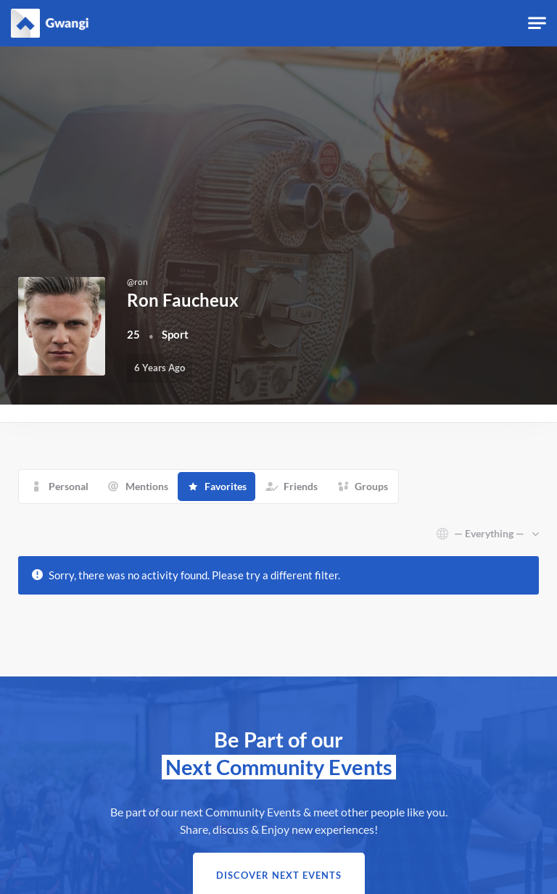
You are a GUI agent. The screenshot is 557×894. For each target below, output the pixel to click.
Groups (371, 486)
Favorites (226, 486)
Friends (301, 486)
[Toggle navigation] (537, 24)
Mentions (146, 486)
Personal (68, 486)
